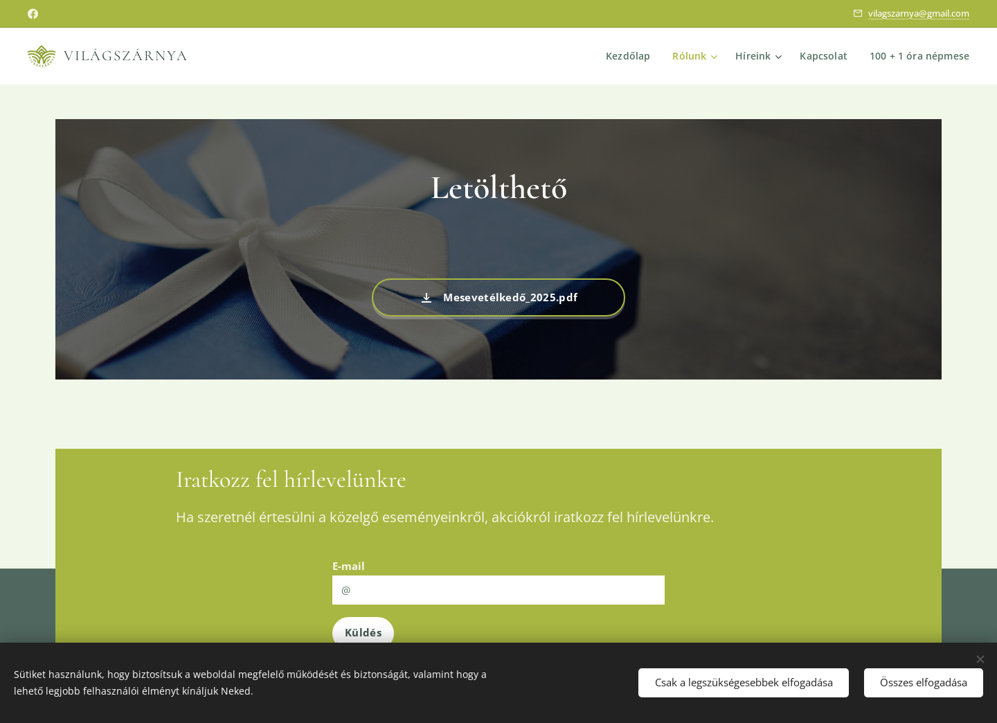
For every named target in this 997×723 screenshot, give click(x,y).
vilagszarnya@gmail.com (918, 13)
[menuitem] (628, 56)
